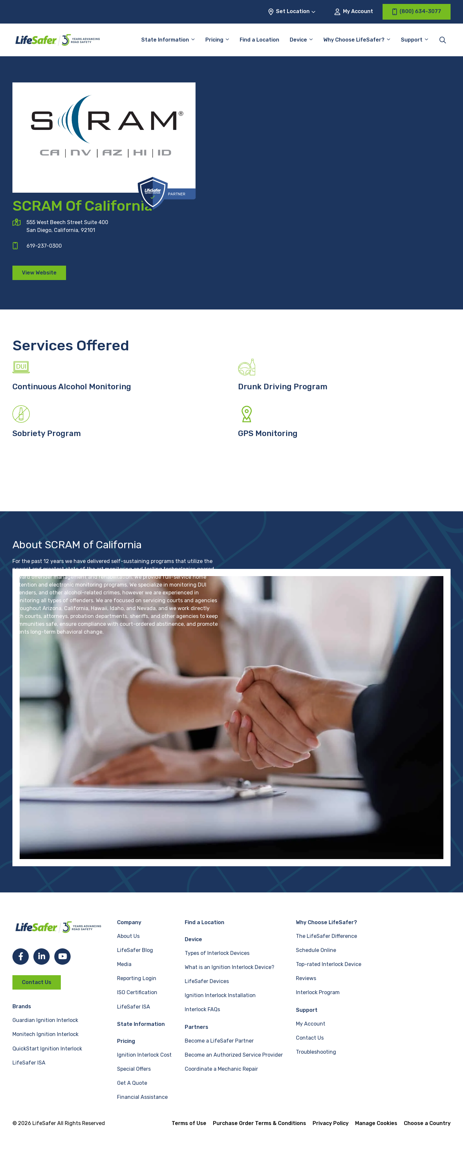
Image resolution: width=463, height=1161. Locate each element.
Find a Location (259, 40)
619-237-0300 (44, 246)
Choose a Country (427, 1123)
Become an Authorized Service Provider (234, 1055)
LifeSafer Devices (207, 981)
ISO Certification (137, 992)
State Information (165, 40)
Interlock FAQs (202, 1009)
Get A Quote (132, 1083)
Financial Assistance (142, 1097)
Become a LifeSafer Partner (219, 1041)
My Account (353, 11)
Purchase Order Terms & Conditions (259, 1123)
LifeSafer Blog (135, 950)
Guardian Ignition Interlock (45, 1020)
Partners (196, 1027)
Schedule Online (316, 950)
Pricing (214, 40)
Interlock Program (318, 992)
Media (124, 964)
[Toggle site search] (443, 40)
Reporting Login (136, 978)
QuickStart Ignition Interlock (47, 1049)
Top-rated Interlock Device (328, 964)
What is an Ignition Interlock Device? (229, 967)
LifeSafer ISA (28, 1063)
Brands (21, 1006)
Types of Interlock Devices (217, 953)
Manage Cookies (376, 1123)
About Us (128, 936)
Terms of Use (189, 1123)
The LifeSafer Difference (326, 936)
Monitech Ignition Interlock (45, 1034)
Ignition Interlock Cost (144, 1055)
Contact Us (36, 982)
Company (129, 922)
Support (411, 40)
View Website (39, 273)
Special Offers (134, 1069)
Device (298, 40)
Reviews (306, 978)
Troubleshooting (316, 1052)
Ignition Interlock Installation (220, 995)
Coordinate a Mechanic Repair (221, 1069)
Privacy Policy (331, 1123)
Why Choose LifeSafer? (354, 40)
